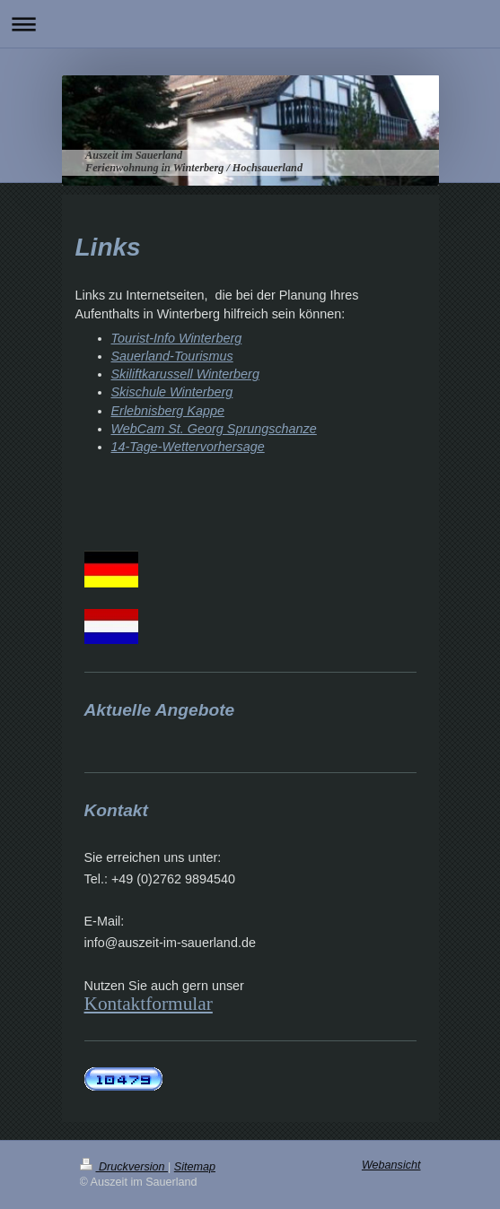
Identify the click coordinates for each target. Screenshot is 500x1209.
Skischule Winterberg (172, 392)
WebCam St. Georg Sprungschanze (214, 429)
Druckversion (124, 1167)
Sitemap (194, 1167)
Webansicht (391, 1165)
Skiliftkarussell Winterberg (185, 374)
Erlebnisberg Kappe (167, 411)
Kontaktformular (148, 1003)
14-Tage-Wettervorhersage (188, 446)
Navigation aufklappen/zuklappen (250, 23)
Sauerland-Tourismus (172, 356)
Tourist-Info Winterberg (176, 338)
